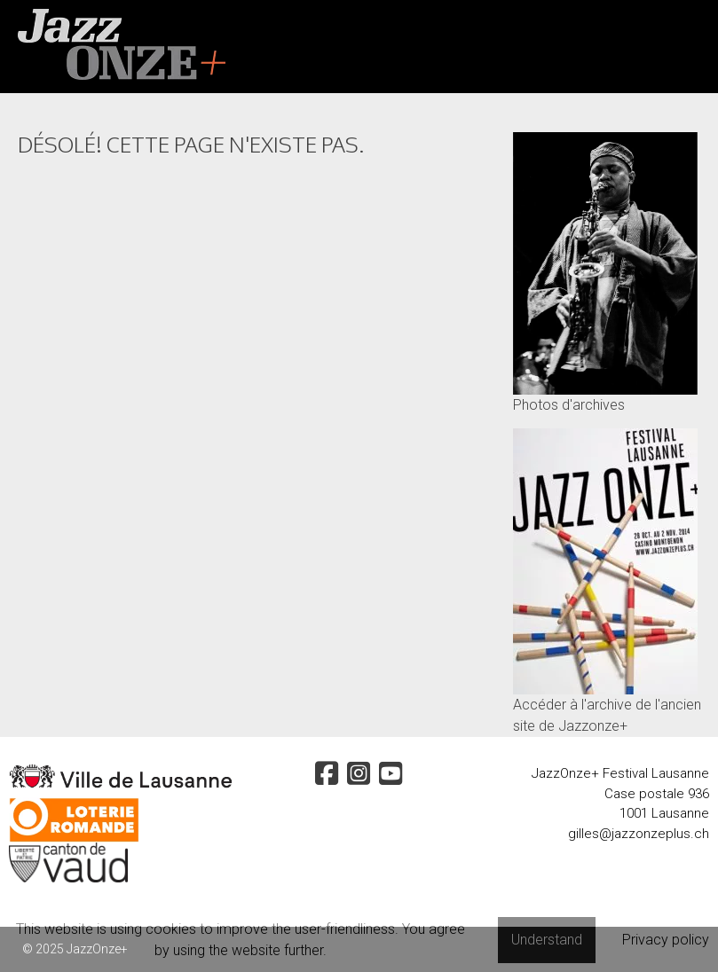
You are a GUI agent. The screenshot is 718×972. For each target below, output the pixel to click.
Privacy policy (665, 939)
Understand (546, 939)
